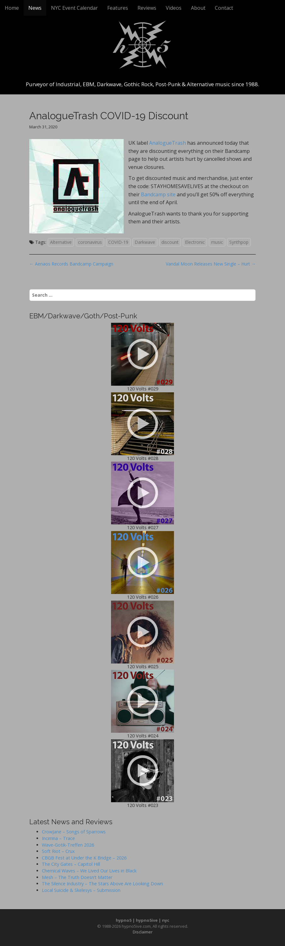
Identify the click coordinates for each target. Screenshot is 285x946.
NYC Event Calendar (74, 7)
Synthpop (239, 242)
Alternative (61, 242)
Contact (224, 7)
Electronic (195, 242)
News (35, 7)
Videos (174, 7)
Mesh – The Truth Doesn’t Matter (77, 877)
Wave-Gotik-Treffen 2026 (68, 845)
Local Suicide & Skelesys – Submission (81, 890)
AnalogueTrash (167, 142)
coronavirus (90, 242)
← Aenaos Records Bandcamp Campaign (71, 264)
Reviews (146, 7)
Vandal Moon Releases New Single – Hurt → (211, 264)
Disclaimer (143, 932)
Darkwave (145, 242)
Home (12, 7)
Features (117, 7)
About (198, 7)
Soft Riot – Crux (58, 851)
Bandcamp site (158, 194)
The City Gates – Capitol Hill (71, 864)
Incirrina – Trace (58, 838)
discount (170, 242)
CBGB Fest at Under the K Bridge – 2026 (84, 858)
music (217, 242)
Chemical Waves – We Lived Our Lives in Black (89, 871)
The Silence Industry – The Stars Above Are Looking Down (102, 884)
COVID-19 (118, 242)
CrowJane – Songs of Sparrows (74, 832)
